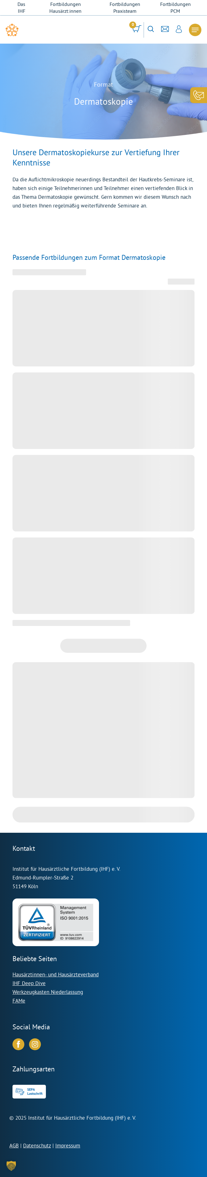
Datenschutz (37, 1145)
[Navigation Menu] (195, 30)
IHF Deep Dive (29, 983)
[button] (11, 1166)
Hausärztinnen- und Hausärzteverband (55, 974)
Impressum (67, 1145)
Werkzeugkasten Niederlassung (47, 992)
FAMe (18, 1000)
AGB (14, 1145)
